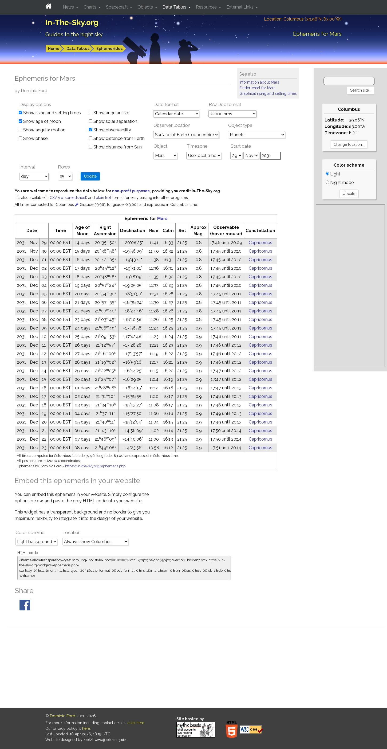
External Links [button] (240, 7)
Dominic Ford (62, 715)
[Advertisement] (350, 286)
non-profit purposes (131, 191)
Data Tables (77, 48)
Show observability (110, 129)
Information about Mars (259, 82)
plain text (104, 197)
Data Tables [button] (175, 7)
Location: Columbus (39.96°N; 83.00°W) (303, 19)
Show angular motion (42, 129)
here (86, 728)
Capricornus (260, 242)
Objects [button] (145, 7)
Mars (162, 218)
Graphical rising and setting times (268, 93)
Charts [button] (90, 7)
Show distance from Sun (115, 147)
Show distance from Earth (117, 138)
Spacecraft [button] (117, 7)
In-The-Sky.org (71, 22)
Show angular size (109, 112)
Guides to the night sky (74, 34)
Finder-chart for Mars (257, 88)
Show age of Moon (40, 121)
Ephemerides (109, 48)
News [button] (69, 7)
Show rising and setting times (50, 112)
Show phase (33, 138)
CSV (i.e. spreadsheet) (69, 197)
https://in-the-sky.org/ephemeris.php (95, 466)
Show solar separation (113, 121)
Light (333, 174)
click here (135, 723)
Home (54, 48)
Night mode (340, 182)
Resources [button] (207, 7)
